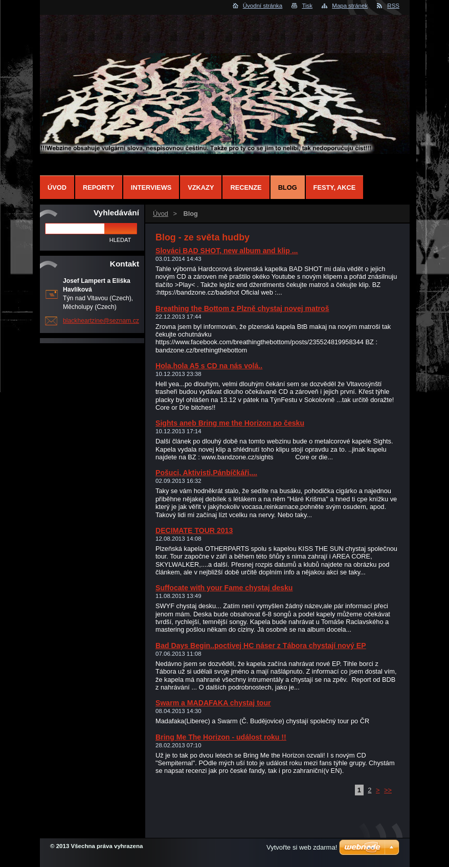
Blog (287, 187)
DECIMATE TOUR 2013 (194, 530)
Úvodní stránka (262, 6)
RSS (393, 6)
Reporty (99, 187)
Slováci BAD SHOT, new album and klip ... (226, 251)
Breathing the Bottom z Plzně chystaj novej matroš (242, 308)
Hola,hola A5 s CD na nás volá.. (208, 366)
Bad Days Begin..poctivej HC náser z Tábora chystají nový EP (260, 645)
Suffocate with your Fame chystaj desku (224, 588)
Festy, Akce (334, 187)
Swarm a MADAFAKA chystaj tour (213, 703)
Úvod (160, 213)
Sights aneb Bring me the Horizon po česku (229, 423)
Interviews (151, 187)
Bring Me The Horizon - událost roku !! (220, 737)
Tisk (307, 6)
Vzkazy (201, 187)
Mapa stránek (350, 6)
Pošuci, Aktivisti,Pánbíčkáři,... (206, 473)
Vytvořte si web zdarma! (301, 847)
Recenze (245, 187)
